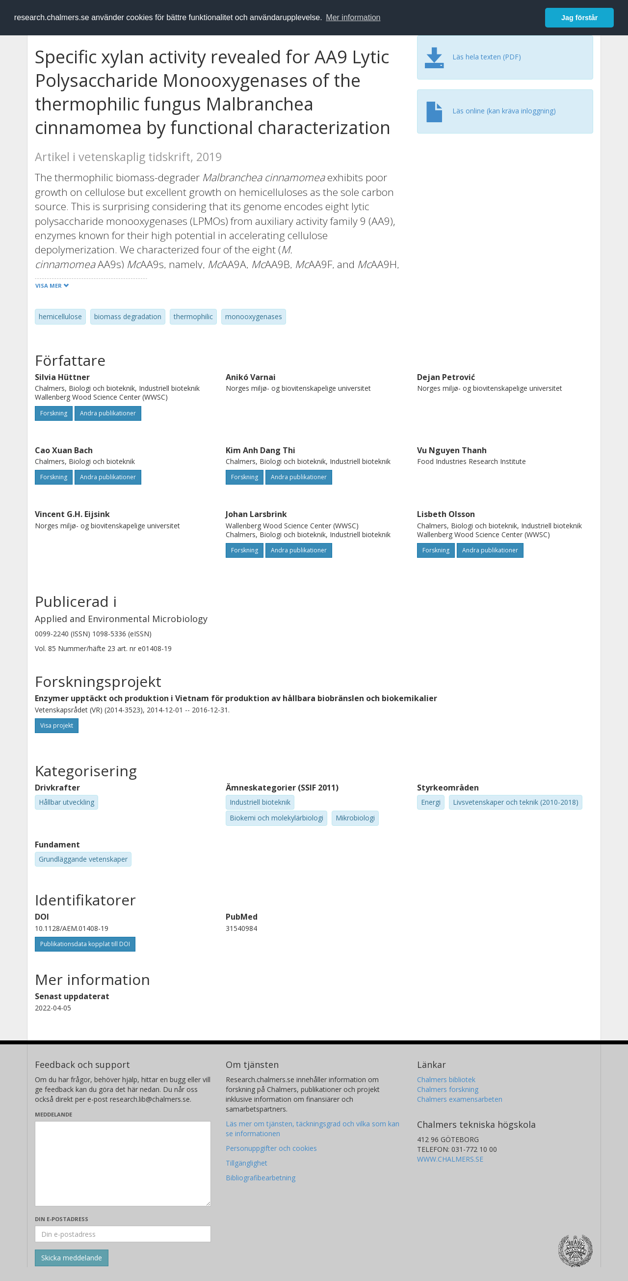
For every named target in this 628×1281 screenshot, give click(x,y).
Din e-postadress (61, 1219)
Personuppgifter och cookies (271, 1148)
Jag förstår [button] (579, 18)
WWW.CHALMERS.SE (450, 1159)
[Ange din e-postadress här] (123, 1234)
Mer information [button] (353, 17)
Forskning (53, 413)
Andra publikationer (108, 413)
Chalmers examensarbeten (459, 1099)
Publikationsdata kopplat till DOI (85, 944)
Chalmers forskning (447, 1089)
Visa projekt (56, 725)
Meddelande (53, 1114)
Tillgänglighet (246, 1163)
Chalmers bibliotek (446, 1079)
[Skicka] (71, 1258)
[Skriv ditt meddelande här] (123, 1163)
